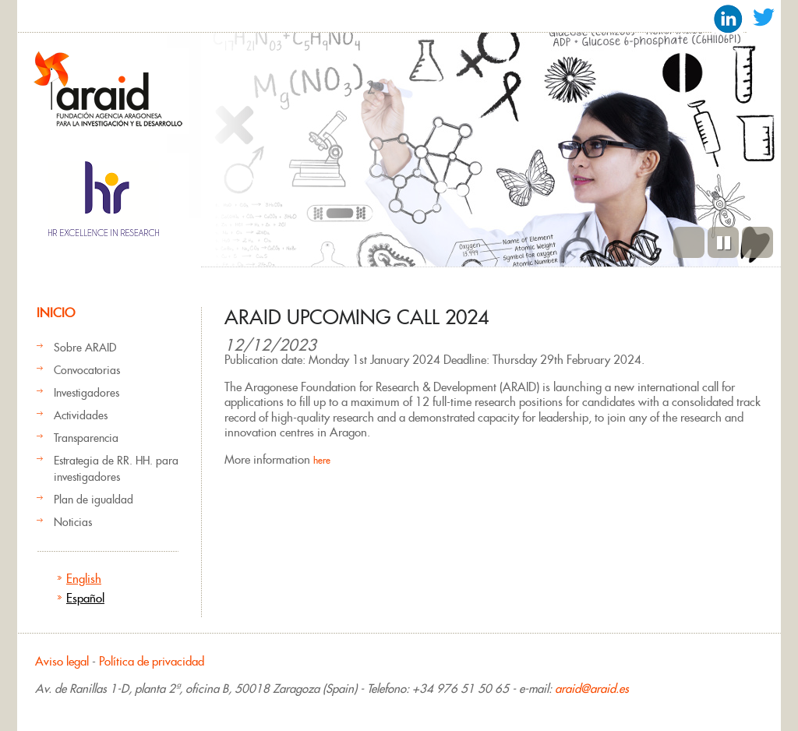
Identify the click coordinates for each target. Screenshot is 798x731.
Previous (688, 242)
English (83, 578)
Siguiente (757, 242)
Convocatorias (87, 370)
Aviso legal (62, 661)
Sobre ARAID (85, 348)
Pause (723, 242)
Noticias (73, 522)
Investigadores (86, 393)
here (321, 460)
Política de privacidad (151, 661)
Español (85, 598)
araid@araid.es (592, 688)
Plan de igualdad (93, 500)
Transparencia (86, 438)
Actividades (81, 415)
